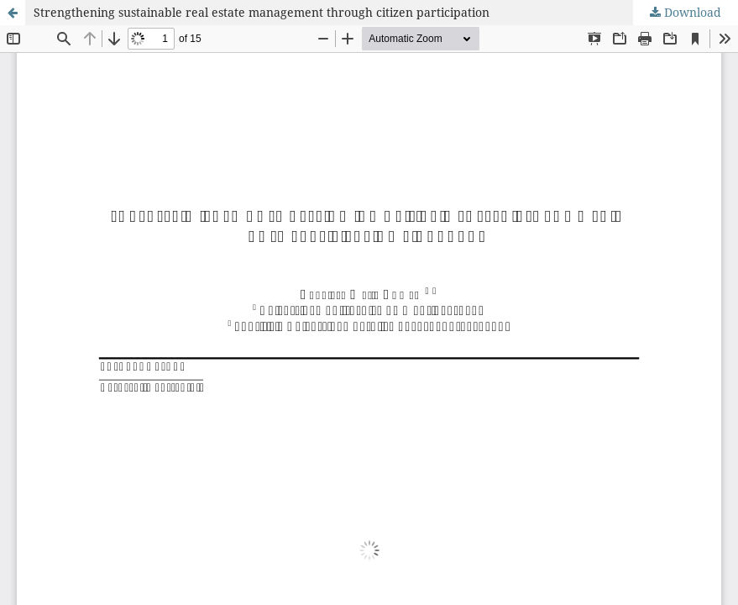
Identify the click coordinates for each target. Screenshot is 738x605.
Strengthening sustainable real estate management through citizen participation (261, 12)
